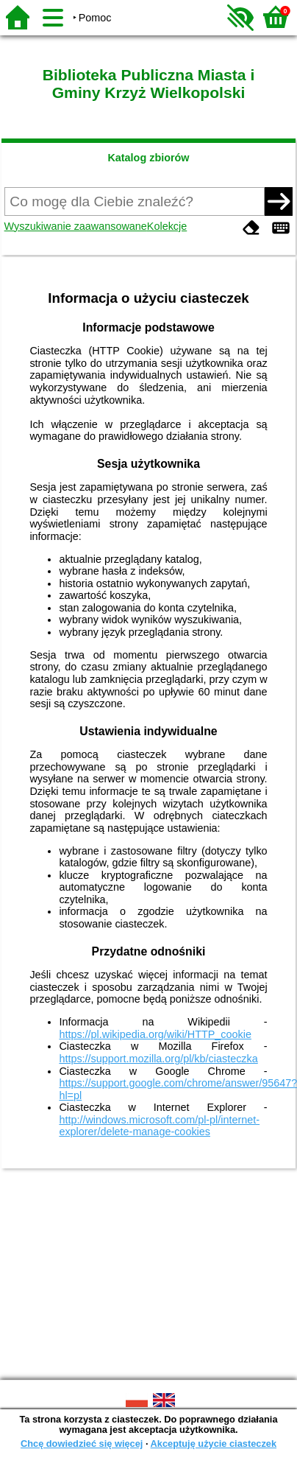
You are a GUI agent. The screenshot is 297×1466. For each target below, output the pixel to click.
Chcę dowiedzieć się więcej (82, 1443)
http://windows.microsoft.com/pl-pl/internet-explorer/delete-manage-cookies (159, 1126)
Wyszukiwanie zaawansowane (75, 226)
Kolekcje (167, 226)
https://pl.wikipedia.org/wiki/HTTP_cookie (155, 1034)
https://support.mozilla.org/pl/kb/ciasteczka (158, 1059)
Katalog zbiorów (148, 158)
